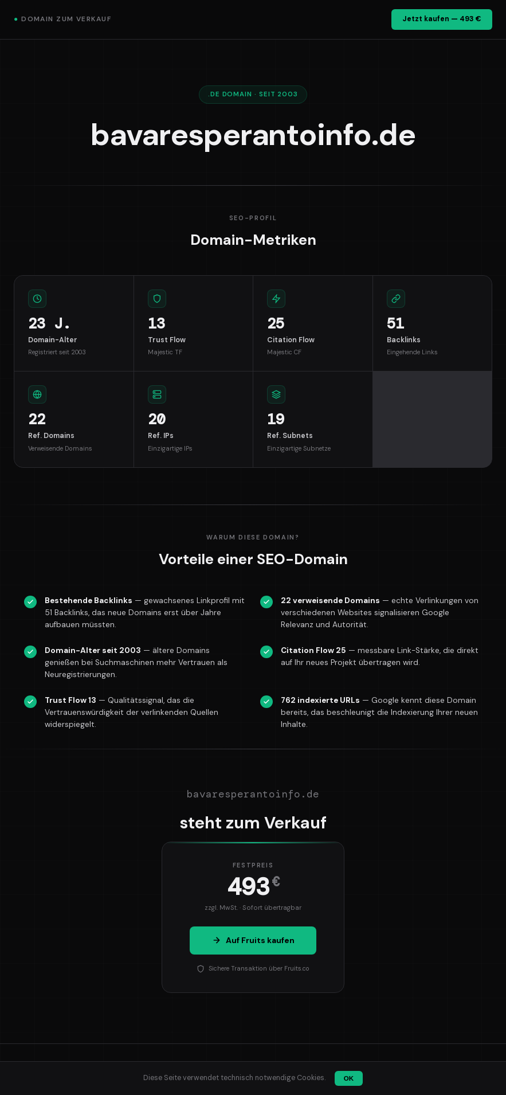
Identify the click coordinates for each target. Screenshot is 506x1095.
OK (349, 1078)
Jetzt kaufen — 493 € (441, 19)
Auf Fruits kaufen (253, 940)
